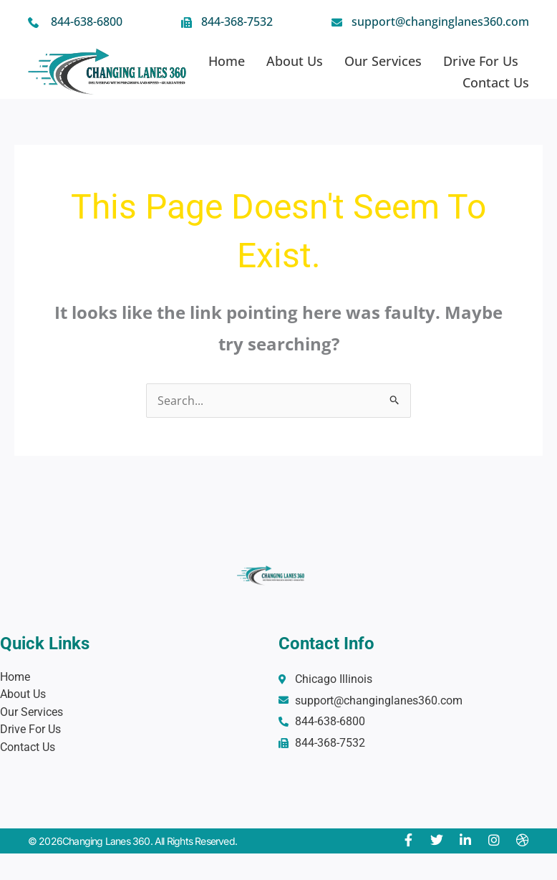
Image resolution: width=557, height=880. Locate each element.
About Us (294, 61)
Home (226, 61)
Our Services (383, 61)
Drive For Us (480, 61)
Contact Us (495, 82)
